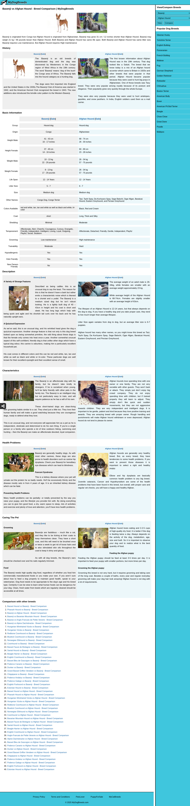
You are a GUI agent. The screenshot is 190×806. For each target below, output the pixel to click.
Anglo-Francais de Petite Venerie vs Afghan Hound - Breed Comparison (38, 735)
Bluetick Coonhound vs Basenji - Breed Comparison (29, 637)
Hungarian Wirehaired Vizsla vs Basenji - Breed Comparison (33, 627)
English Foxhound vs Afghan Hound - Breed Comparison (31, 766)
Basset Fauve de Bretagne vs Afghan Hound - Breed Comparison (35, 722)
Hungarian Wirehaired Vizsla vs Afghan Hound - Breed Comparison (36, 698)
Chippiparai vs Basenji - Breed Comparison (25, 674)
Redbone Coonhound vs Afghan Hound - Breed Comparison (33, 705)
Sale (43, 54)
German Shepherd (163, 71)
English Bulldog (162, 45)
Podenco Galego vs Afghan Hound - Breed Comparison (31, 763)
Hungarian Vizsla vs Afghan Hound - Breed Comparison (31, 701)
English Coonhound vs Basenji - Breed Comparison (29, 657)
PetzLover (80, 797)
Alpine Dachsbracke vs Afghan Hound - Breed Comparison (32, 739)
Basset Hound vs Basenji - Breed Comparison (27, 606)
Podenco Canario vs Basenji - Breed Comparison (28, 664)
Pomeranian (160, 50)
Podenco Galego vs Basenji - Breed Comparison (28, 681)
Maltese (158, 60)
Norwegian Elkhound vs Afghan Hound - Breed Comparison (32, 712)
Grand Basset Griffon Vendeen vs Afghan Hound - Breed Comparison (37, 752)
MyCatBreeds (115, 797)
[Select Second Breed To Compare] (172, 18)
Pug (157, 66)
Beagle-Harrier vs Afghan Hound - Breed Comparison (30, 729)
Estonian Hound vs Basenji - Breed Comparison (27, 688)
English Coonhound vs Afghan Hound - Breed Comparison (32, 732)
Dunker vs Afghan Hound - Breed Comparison (27, 749)
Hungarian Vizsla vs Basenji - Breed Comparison (28, 630)
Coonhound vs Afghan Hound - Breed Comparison (29, 715)
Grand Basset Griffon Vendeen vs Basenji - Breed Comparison (34, 671)
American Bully (161, 96)
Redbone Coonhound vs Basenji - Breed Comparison (30, 633)
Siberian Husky (161, 35)
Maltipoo (158, 132)
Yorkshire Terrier (162, 40)
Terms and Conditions (60, 797)
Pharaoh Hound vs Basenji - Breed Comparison (27, 610)
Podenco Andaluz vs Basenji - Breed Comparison (28, 678)
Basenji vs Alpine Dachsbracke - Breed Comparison (29, 623)
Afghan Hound (111, 54)
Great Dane (160, 122)
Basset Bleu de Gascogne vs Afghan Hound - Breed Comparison (35, 742)
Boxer (157, 101)
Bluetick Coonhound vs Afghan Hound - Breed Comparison (32, 708)
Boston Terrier (161, 91)
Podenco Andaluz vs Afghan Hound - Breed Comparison (31, 759)
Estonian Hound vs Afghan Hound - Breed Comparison (30, 769)
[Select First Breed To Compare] (172, 13)
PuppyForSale (97, 797)
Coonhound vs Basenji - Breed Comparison (26, 644)
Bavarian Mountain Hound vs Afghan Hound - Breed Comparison (35, 718)
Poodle (158, 127)
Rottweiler (159, 81)
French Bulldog (161, 55)
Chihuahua (160, 86)
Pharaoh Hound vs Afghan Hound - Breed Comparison (30, 695)
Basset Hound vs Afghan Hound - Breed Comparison (30, 691)
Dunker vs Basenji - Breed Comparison (24, 667)
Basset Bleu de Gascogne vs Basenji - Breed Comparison (32, 661)
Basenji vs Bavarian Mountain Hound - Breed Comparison (32, 616)
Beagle (158, 111)
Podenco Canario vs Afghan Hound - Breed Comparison (31, 746)
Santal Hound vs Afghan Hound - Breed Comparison (29, 725)
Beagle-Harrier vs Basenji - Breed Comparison (27, 654)
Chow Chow (160, 117)
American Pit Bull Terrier (165, 106)
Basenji (37, 54)
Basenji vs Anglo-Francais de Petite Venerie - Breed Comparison (35, 620)
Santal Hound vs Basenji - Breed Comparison (26, 650)
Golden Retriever (162, 76)
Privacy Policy (39, 797)
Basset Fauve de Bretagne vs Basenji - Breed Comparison (32, 647)
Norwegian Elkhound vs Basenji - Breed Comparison (29, 640)
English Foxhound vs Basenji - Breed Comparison (28, 684)
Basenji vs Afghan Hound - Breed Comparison (27, 613)
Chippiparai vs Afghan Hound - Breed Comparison (28, 756)
